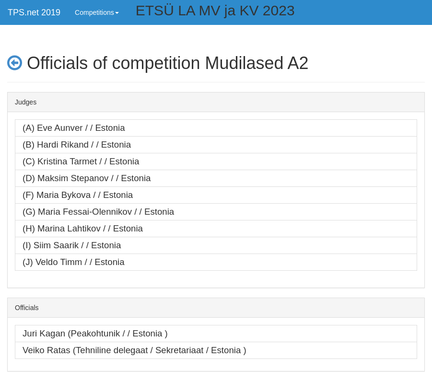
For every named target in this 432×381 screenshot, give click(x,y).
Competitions (97, 12)
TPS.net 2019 (34, 12)
